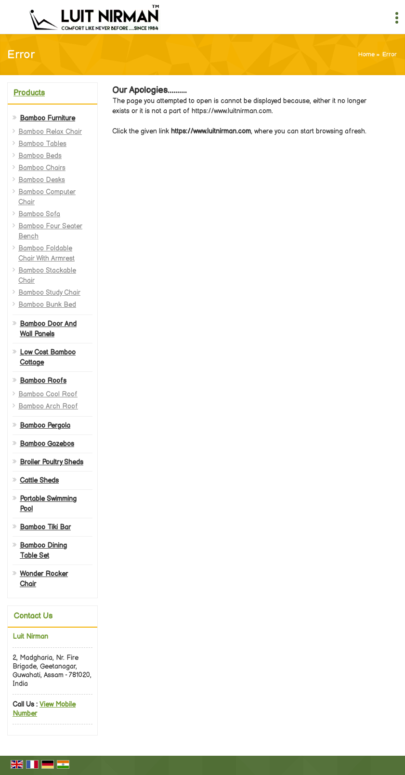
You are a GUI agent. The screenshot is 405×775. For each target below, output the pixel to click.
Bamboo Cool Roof (48, 394)
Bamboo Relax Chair (50, 132)
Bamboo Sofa (39, 214)
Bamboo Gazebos (47, 444)
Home (366, 54)
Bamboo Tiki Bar (45, 527)
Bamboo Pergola (45, 425)
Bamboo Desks (41, 180)
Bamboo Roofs (43, 381)
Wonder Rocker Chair (44, 579)
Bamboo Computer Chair (47, 197)
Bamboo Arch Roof (48, 406)
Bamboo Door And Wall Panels (48, 329)
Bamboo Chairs (41, 168)
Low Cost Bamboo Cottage (48, 357)
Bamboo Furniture (47, 118)
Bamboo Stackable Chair (47, 275)
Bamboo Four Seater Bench (50, 231)
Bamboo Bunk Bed (47, 305)
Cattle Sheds (39, 480)
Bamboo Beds (40, 156)
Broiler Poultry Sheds (51, 462)
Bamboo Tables (42, 144)
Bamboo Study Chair (49, 293)
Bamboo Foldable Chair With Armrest (46, 253)
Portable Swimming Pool (48, 504)
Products (29, 93)
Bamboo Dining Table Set (43, 550)
